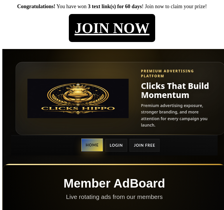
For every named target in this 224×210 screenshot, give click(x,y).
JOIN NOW (112, 28)
